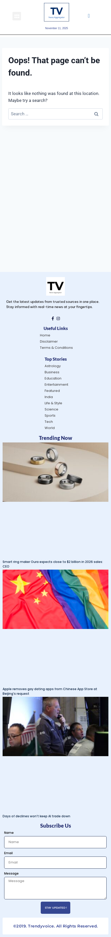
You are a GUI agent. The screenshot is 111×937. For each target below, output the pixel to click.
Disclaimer (49, 341)
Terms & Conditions (56, 347)
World (50, 427)
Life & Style (53, 403)
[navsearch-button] (89, 16)
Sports (50, 415)
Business (52, 372)
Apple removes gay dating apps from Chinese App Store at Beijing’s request (50, 691)
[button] (16, 16)
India (49, 396)
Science (51, 409)
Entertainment (56, 384)
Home (45, 335)
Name (9, 832)
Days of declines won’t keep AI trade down (36, 816)
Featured (52, 390)
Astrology (53, 366)
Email (8, 853)
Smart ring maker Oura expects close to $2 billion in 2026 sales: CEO (53, 564)
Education (53, 378)
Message (11, 873)
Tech (49, 421)
